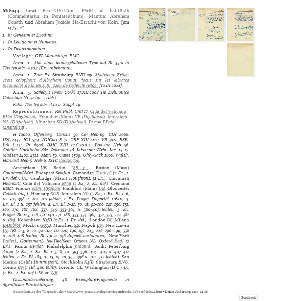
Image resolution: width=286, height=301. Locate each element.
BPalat (36, 246)
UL (25, 178)
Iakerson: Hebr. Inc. (97, 150)
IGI (26, 139)
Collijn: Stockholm (21, 150)
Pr (28, 145)
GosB (45, 225)
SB (76, 225)
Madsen (10, 155)
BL (109, 220)
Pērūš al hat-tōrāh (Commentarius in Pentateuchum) (68, 13)
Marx (46, 155)
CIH (112, 134)
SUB (55, 193)
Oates (64, 155)
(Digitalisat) (72, 116)
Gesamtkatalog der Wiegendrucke (38, 291)
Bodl (119, 241)
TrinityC (103, 173)
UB (102, 188)
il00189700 (69, 160)
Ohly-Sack (93, 155)
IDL (7, 139)
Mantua (97, 16)
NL (85, 193)
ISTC (53, 160)
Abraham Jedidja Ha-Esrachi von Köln (76, 22)
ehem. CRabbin (46, 188)
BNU (23, 267)
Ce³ (84, 134)
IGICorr (50, 139)
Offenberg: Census (52, 134)
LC (126, 267)
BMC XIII (57, 145)
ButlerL (10, 241)
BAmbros (12, 225)
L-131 (17, 145)
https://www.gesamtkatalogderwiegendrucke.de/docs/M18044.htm (114, 291)
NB (54, 272)
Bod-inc (102, 145)
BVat (66, 183)
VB (104, 139)
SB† (81, 167)
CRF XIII (79, 139)
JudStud (82, 246)
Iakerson (59, 150)
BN (100, 225)
